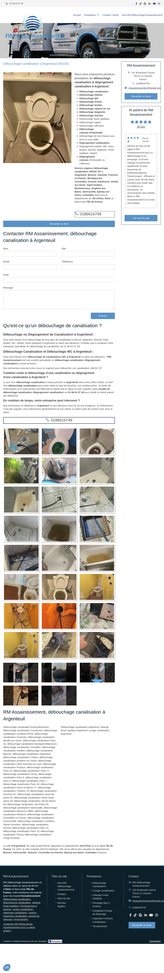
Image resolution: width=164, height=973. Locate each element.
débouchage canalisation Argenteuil (31, 754)
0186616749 (90, 214)
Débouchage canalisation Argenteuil (80, 727)
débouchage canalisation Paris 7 (29, 780)
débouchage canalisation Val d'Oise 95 (28, 804)
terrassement (21, 919)
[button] (7, 967)
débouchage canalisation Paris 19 (21, 831)
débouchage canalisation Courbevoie (23, 730)
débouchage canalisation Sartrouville (22, 807)
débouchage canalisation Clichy (20, 774)
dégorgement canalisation (17, 902)
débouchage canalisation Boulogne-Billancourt (32, 743)
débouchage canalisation (17, 899)
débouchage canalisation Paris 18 (21, 784)
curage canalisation (22, 909)
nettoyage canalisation (15, 912)
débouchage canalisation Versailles (22, 747)
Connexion (155, 941)
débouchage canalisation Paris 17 (31, 770)
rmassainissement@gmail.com (144, 88)
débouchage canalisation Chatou (20, 757)
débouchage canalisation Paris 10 (30, 827)
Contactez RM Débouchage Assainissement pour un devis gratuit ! (19, 927)
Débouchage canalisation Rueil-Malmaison (26, 727)
